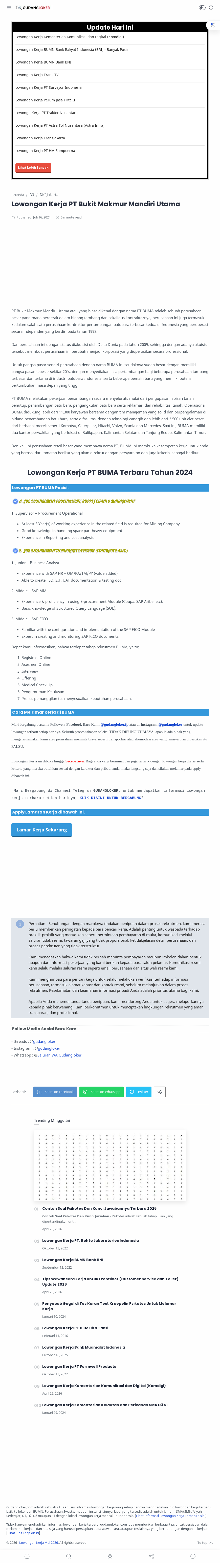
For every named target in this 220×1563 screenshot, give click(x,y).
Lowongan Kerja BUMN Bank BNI (43, 62)
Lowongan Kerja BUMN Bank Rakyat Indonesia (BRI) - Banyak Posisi (72, 49)
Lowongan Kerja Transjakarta (40, 138)
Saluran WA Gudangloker (59, 1055)
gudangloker (44, 1041)
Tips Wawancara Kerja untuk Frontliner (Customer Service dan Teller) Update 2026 (110, 1281)
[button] (202, 7)
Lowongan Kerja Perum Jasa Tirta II (45, 100)
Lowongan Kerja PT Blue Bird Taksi (75, 1328)
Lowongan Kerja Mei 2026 (38, 1542)
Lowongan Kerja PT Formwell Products (79, 1366)
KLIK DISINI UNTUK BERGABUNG (110, 798)
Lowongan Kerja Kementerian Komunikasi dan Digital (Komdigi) (69, 36)
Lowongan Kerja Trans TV (36, 74)
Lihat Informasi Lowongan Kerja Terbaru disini (170, 1516)
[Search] (211, 7)
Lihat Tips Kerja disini (23, 1533)
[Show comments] (193, 1556)
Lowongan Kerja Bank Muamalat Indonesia (83, 1347)
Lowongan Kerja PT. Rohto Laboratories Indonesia (90, 1240)
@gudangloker (170, 724)
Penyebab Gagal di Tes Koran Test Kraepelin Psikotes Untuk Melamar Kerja (109, 1306)
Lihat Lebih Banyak (33, 167)
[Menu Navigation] (8, 7)
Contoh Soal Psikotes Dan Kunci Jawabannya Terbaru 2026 (99, 1208)
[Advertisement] (110, 265)
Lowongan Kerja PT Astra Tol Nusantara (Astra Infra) (59, 125)
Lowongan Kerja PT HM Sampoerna (45, 150)
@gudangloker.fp (115, 724)
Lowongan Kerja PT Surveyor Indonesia (48, 87)
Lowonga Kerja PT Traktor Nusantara (46, 112)
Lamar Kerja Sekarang (41, 830)
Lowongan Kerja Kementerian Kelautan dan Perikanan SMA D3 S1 (105, 1404)
